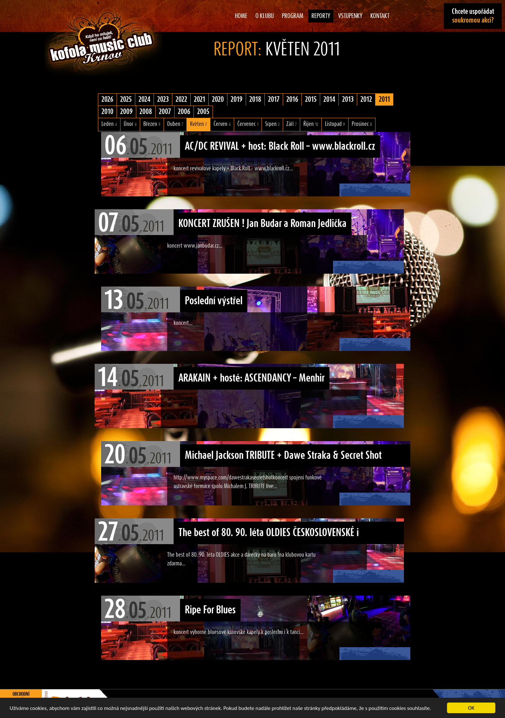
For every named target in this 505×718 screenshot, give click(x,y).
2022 (181, 99)
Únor (130, 124)
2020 (218, 99)
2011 (384, 99)
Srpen (272, 124)
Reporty (320, 16)
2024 (144, 99)
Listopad (335, 124)
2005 (203, 112)
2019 (237, 99)
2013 (348, 99)
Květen (198, 124)
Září (291, 124)
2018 (255, 99)
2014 (329, 99)
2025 (126, 99)
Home (241, 16)
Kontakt (379, 16)
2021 (199, 99)
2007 (165, 112)
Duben (175, 124)
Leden (109, 124)
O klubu (264, 16)
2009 (126, 112)
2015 (311, 99)
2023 (163, 99)
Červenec (247, 124)
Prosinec (362, 124)
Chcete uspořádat (473, 16)
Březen (151, 124)
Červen (222, 124)
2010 (107, 112)
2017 (274, 99)
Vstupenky (350, 16)
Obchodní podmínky (21, 697)
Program (292, 16)
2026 (107, 99)
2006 (184, 112)
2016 (292, 99)
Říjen (310, 124)
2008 (145, 112)
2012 (366, 99)
